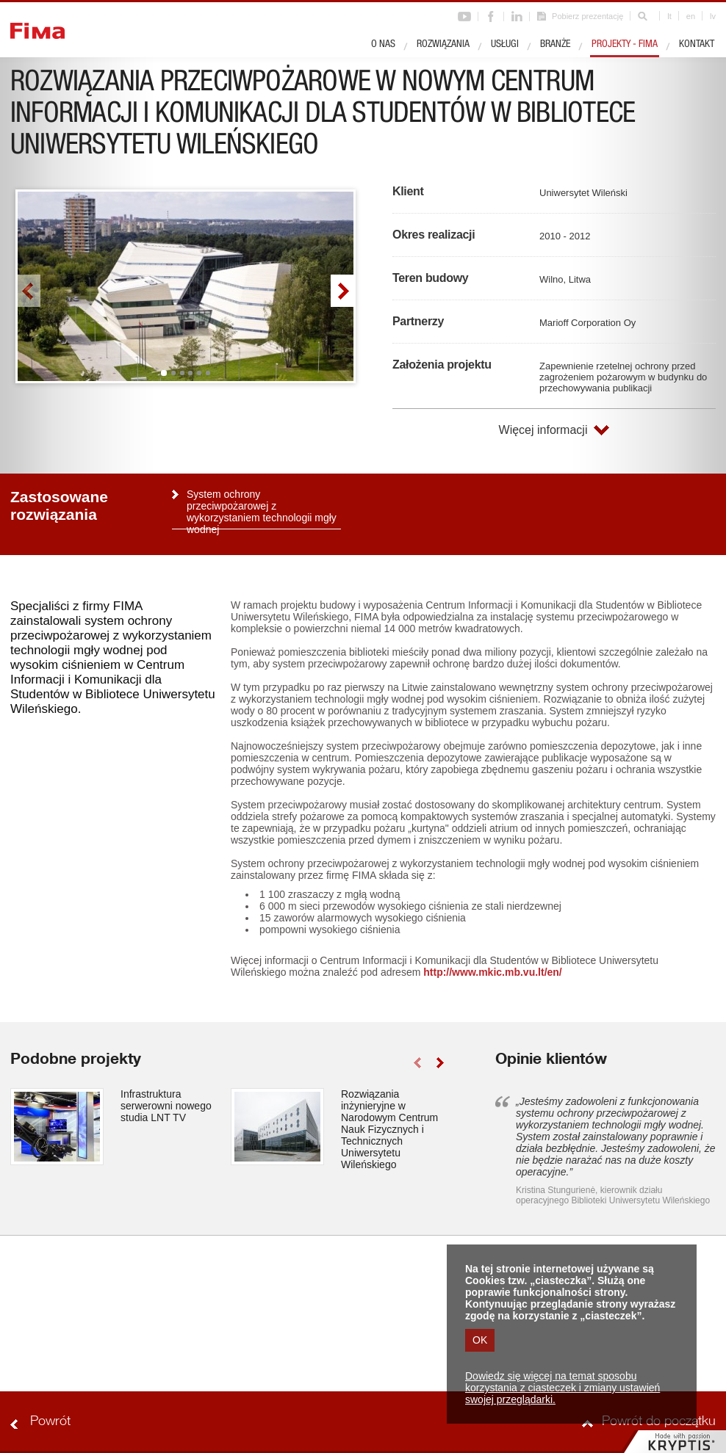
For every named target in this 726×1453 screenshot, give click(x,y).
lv (713, 16)
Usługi (505, 45)
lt (669, 16)
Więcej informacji (543, 430)
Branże (555, 45)
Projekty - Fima (625, 45)
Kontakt (696, 45)
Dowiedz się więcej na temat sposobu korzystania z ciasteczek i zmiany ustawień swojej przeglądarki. (562, 1387)
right (342, 291)
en (690, 16)
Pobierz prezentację (587, 16)
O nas (383, 45)
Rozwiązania (443, 45)
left (29, 291)
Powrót (50, 1422)
